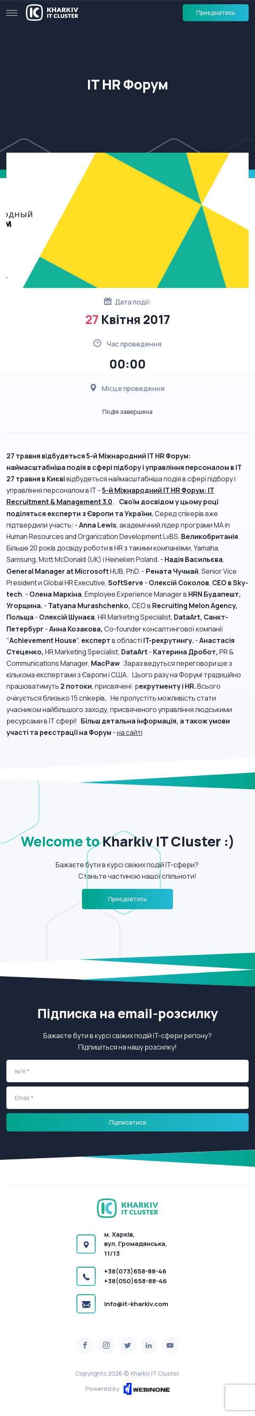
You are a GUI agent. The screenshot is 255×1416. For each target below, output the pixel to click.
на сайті (129, 732)
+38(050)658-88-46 (135, 1280)
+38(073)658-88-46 (135, 1271)
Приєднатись (215, 12)
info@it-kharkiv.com (136, 1303)
